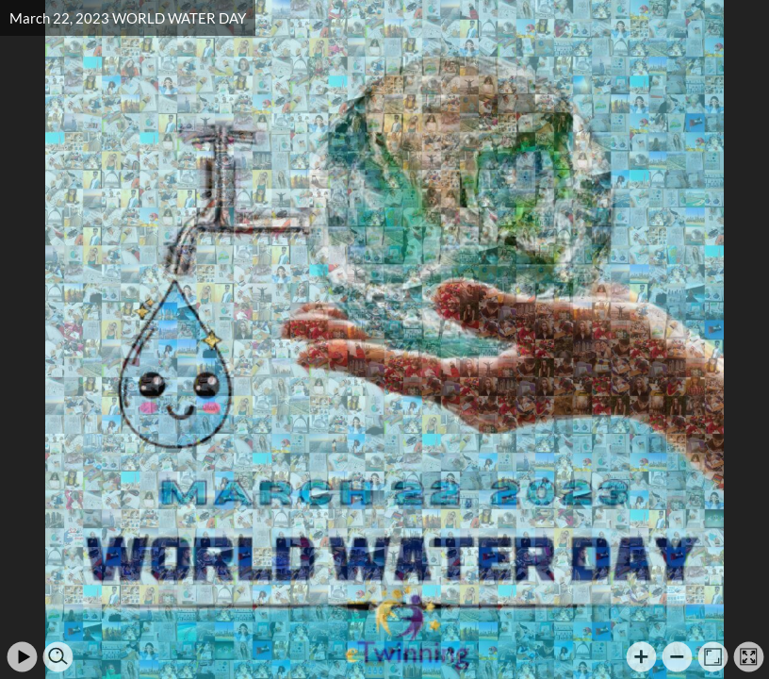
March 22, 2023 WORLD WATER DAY (127, 17)
